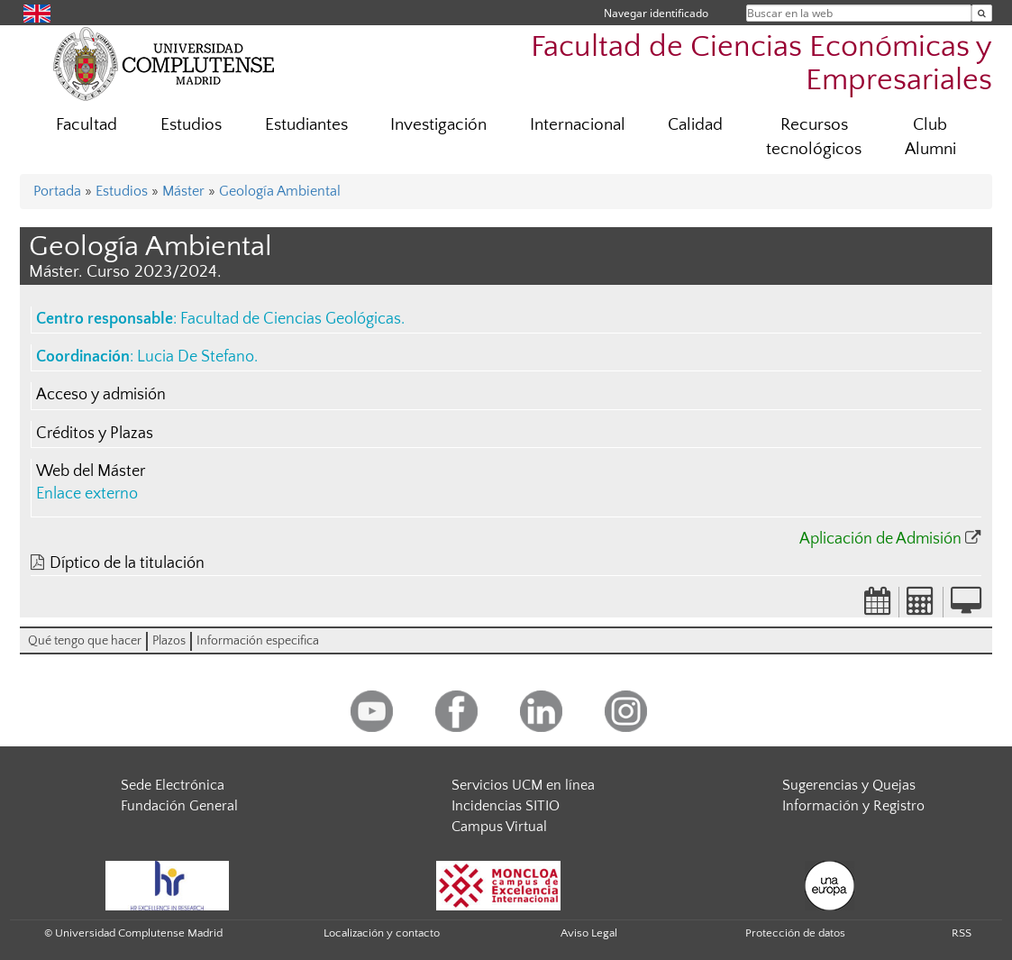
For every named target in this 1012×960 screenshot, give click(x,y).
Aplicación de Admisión (880, 539)
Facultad (86, 124)
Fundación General (179, 806)
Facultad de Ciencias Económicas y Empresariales (761, 64)
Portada (57, 191)
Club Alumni (930, 137)
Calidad (695, 124)
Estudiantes (306, 124)
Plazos (169, 641)
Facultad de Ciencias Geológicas (290, 319)
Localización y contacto (382, 933)
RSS (961, 933)
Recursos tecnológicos (814, 137)
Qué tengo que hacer (84, 641)
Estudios (191, 124)
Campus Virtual (499, 826)
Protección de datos (795, 933)
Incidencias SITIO (505, 806)
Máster (183, 191)
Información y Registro (853, 806)
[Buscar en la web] (981, 13)
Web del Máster (90, 471)
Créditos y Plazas (94, 434)
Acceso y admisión (101, 395)
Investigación (438, 124)
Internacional (577, 124)
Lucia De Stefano (195, 357)
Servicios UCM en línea (523, 785)
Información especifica (257, 641)
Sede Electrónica (172, 785)
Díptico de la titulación (127, 563)
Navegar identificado (656, 13)
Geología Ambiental (280, 191)
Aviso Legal (589, 933)
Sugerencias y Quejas (849, 785)
